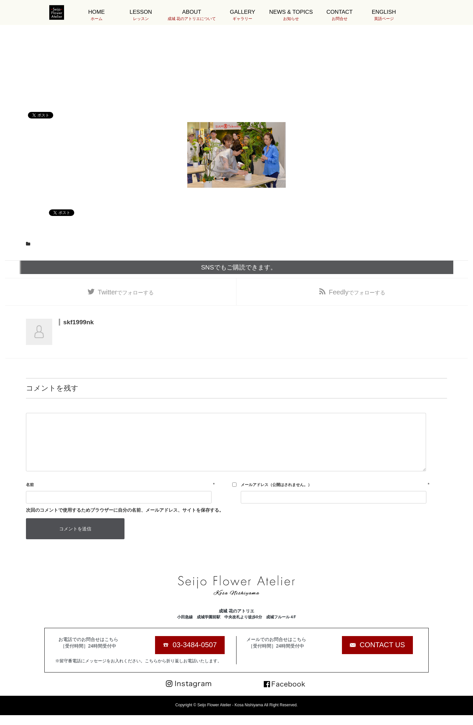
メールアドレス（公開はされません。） (276, 484)
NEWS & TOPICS (291, 15)
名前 (30, 484)
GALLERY (242, 15)
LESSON (140, 15)
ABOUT (192, 15)
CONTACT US (382, 645)
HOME (96, 15)
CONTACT (339, 15)
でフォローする (126, 292)
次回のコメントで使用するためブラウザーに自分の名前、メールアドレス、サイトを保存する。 (125, 510)
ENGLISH (383, 15)
